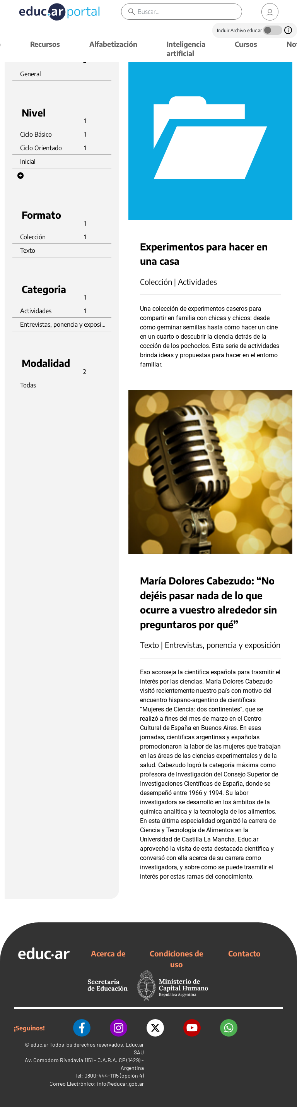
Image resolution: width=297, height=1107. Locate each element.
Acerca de (108, 953)
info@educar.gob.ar (120, 1083)
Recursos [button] (45, 43)
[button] (20, 175)
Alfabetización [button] (113, 43)
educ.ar (39, 1044)
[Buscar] (190, 11)
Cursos (246, 43)
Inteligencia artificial (186, 48)
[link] (269, 12)
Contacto (244, 953)
